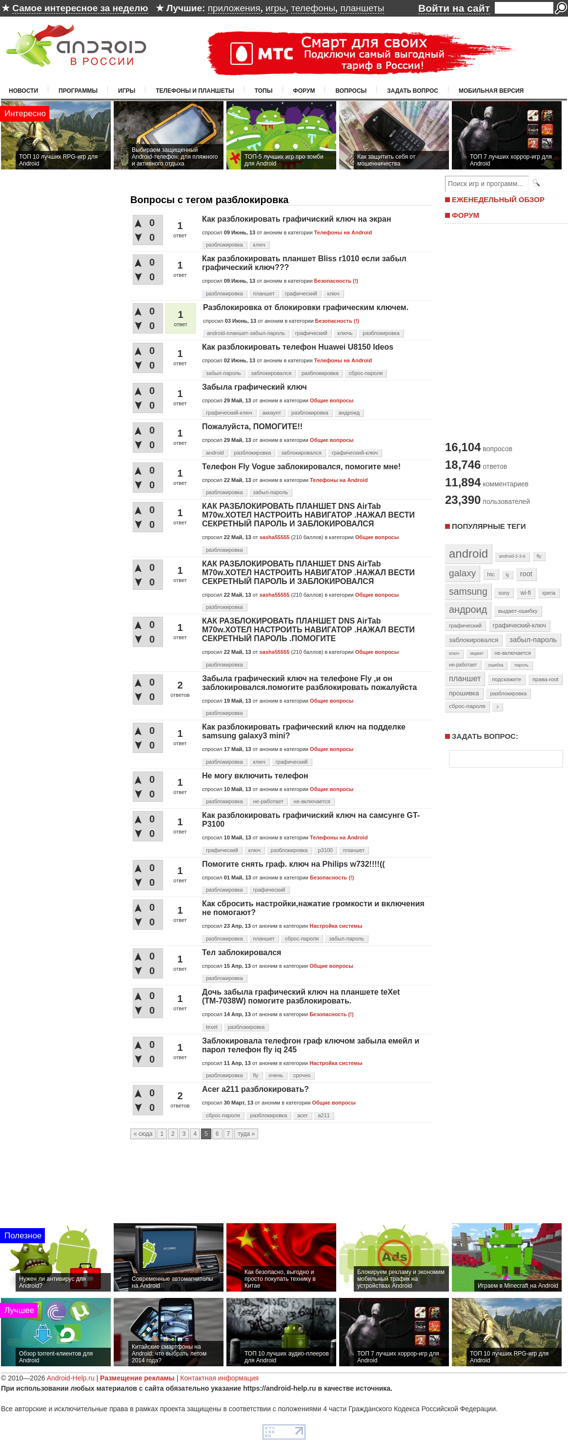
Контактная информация (219, 1378)
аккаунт (272, 413)
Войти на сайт (454, 8)
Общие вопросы (331, 400)
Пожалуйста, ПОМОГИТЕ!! (252, 426)
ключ (259, 245)
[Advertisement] (503, 331)
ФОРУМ (465, 215)
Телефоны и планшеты (195, 90)
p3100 (325, 850)
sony (503, 593)
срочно (301, 1075)
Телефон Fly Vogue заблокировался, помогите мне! (301, 466)
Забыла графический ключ (254, 387)
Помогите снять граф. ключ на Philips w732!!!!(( (293, 864)
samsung (468, 591)
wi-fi (526, 592)
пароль (521, 665)
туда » (246, 1133)
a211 (323, 1115)
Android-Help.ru (71, 1378)
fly (256, 1075)
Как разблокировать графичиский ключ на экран (296, 219)
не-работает (268, 801)
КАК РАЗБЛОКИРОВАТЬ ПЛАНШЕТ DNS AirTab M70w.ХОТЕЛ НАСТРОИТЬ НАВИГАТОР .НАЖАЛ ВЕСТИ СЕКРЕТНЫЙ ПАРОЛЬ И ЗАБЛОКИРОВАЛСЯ (308, 515)
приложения (234, 8)
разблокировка (224, 245)
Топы (264, 90)
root (526, 574)
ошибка (495, 665)
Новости (23, 90)
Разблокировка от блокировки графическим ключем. (305, 307)
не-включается (312, 801)
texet (212, 1027)
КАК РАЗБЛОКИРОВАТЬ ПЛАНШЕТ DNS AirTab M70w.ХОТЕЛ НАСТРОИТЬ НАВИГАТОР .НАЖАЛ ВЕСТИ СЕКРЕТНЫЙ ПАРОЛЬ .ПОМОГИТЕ (308, 630)
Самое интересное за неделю (80, 8)
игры (275, 8)
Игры (126, 90)
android (215, 453)
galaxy (462, 573)
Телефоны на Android (343, 232)
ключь (345, 333)
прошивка (464, 693)
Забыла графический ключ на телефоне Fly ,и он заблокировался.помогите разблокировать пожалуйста (309, 682)
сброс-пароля (366, 373)
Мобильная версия (491, 90)
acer (302, 1115)
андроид (349, 413)
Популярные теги (489, 526)
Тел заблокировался (241, 952)
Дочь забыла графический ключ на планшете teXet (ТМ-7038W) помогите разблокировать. (301, 996)
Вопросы (350, 90)
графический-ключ (229, 413)
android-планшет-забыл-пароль (246, 333)
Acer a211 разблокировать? (255, 1089)
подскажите (506, 679)
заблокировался (271, 373)
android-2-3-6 (512, 556)
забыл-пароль (223, 373)
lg (507, 574)
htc (490, 574)
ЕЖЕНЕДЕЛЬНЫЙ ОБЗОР (498, 199)
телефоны (313, 8)
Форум (304, 90)
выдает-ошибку (518, 611)
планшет (264, 293)
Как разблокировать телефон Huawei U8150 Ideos (297, 347)
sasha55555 (275, 537)
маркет (477, 653)
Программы (78, 90)
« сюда (143, 1133)
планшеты (362, 8)
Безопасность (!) (336, 281)
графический (301, 293)
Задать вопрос (412, 90)
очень (276, 1075)
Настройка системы (335, 926)
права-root (545, 679)
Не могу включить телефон (255, 776)
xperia (548, 593)
